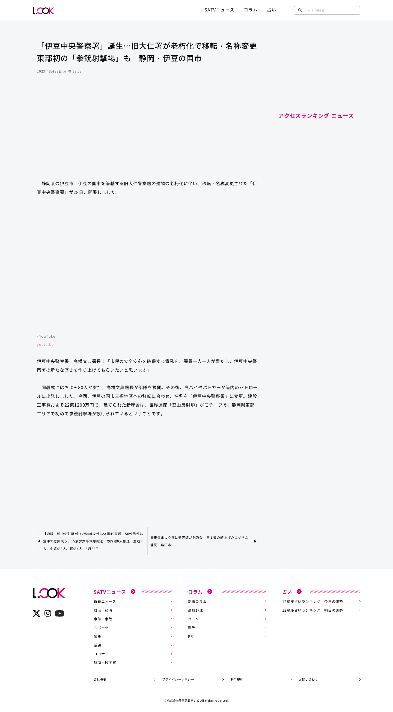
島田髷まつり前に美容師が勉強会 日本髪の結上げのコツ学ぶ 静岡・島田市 (201, 541)
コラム (250, 9)
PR (190, 636)
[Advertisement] (147, 132)
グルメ (193, 618)
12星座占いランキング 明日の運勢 (312, 609)
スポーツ (101, 627)
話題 (97, 644)
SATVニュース (219, 9)
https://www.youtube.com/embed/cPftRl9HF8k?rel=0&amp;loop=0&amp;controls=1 (147, 267)
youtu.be (45, 344)
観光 (192, 627)
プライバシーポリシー (178, 679)
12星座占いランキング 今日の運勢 (312, 601)
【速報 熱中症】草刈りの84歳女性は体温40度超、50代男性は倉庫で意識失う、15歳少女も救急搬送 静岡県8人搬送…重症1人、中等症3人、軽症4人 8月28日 (93, 541)
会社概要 (100, 679)
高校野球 (195, 609)
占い (271, 9)
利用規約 (237, 679)
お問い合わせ (308, 679)
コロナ (99, 653)
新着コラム (197, 601)
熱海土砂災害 (105, 662)
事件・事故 (103, 618)
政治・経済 (103, 609)
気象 (97, 636)
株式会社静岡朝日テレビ (183, 700)
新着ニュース (105, 601)
